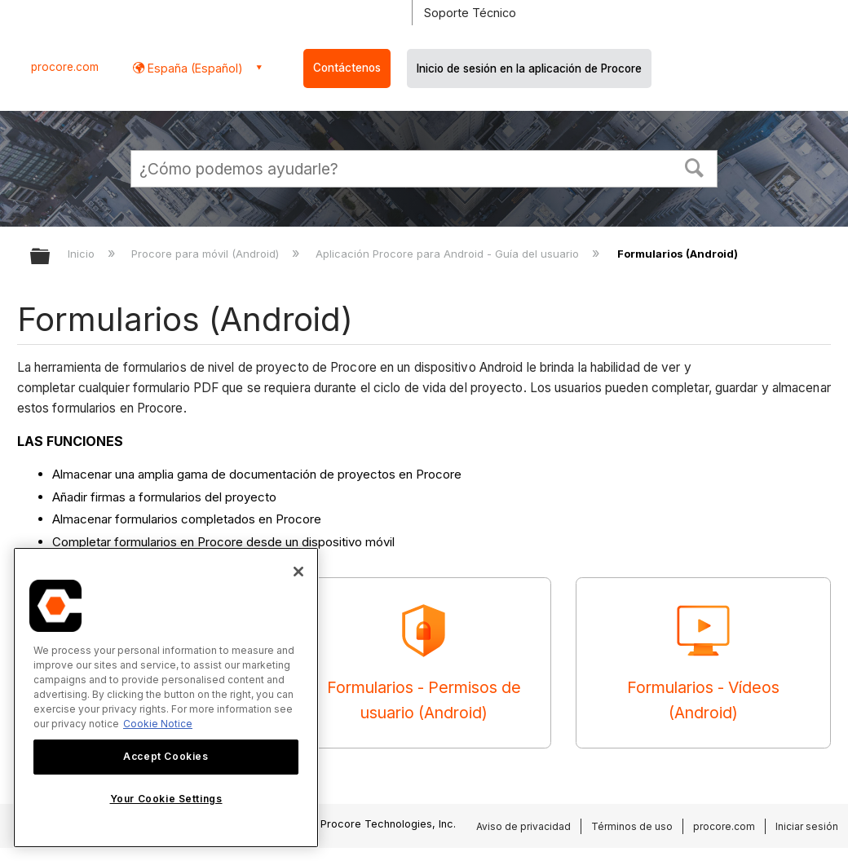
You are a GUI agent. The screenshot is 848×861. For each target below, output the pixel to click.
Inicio (83, 253)
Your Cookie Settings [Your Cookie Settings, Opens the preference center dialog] (166, 799)
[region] (166, 697)
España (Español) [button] (193, 68)
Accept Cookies (165, 756)
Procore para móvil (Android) (206, 253)
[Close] (298, 571)
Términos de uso (632, 826)
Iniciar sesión (806, 826)
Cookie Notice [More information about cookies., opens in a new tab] (157, 724)
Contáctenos (347, 67)
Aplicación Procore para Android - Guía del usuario (449, 253)
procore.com (65, 66)
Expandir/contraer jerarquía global (50, 257)
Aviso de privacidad (523, 826)
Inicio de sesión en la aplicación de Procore (529, 68)
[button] (695, 166)
